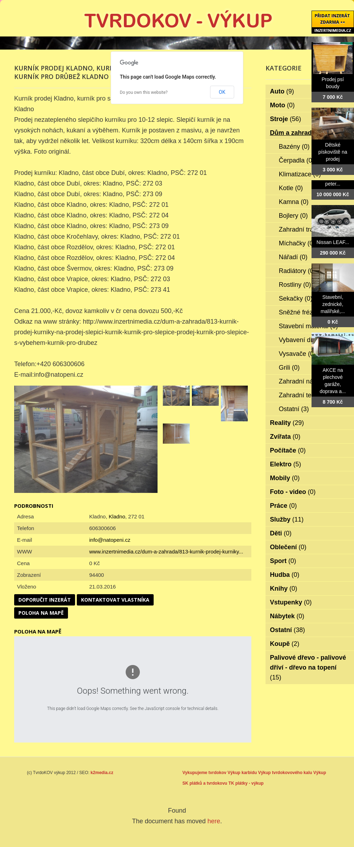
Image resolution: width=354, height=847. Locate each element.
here (213, 821)
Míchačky (297, 243)
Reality (287, 422)
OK (222, 92)
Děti (281, 533)
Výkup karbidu (242, 772)
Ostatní (294, 409)
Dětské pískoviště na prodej (332, 152)
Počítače (288, 450)
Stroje (285, 119)
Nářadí (293, 257)
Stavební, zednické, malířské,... (333, 304)
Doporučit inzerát (44, 599)
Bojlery (293, 215)
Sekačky (296, 298)
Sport (283, 560)
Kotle (291, 188)
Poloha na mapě (41, 612)
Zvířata (285, 436)
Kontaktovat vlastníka (115, 599)
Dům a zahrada (297, 132)
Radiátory (297, 270)
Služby (287, 519)
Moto (282, 105)
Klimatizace (300, 174)
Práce (283, 505)
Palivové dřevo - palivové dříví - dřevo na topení (308, 667)
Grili (289, 367)
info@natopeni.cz (109, 540)
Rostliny (295, 284)
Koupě (284, 643)
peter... (333, 184)
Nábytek (287, 616)
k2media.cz (102, 772)
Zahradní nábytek (308, 381)
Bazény (294, 146)
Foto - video (293, 491)
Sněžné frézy (302, 312)
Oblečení (288, 547)
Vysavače (297, 353)
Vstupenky (291, 602)
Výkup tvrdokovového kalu (285, 772)
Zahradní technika (309, 395)
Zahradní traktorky (309, 229)
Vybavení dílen (304, 339)
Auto (282, 91)
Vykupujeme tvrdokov (204, 772)
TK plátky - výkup (245, 783)
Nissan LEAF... (332, 242)
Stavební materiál (308, 326)
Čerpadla (296, 160)
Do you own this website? (144, 92)
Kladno (117, 516)
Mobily (285, 478)
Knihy (283, 588)
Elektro (285, 464)
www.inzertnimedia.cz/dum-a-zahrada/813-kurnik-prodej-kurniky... (166, 551)
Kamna (294, 201)
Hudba (284, 574)
